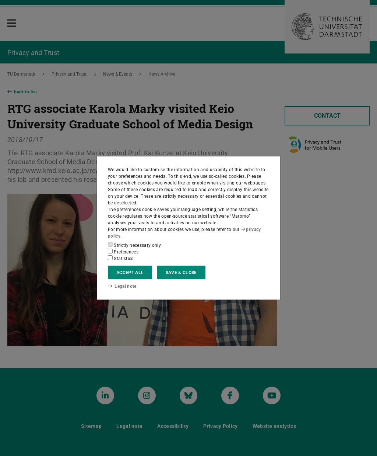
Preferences (123, 252)
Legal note (122, 286)
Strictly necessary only (134, 245)
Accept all (130, 272)
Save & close (181, 272)
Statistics (121, 258)
